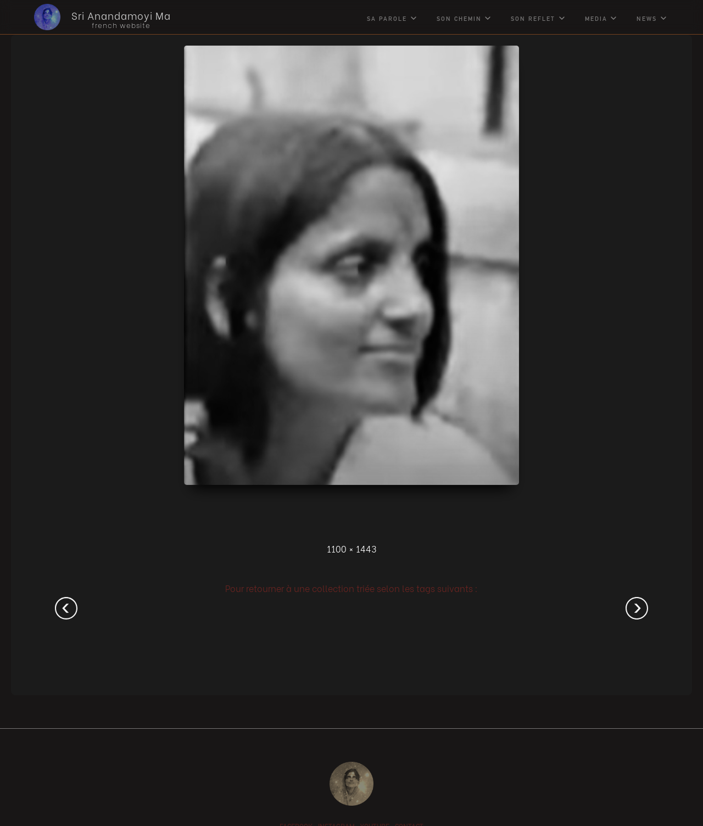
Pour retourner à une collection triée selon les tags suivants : (351, 588)
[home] (94, 17)
